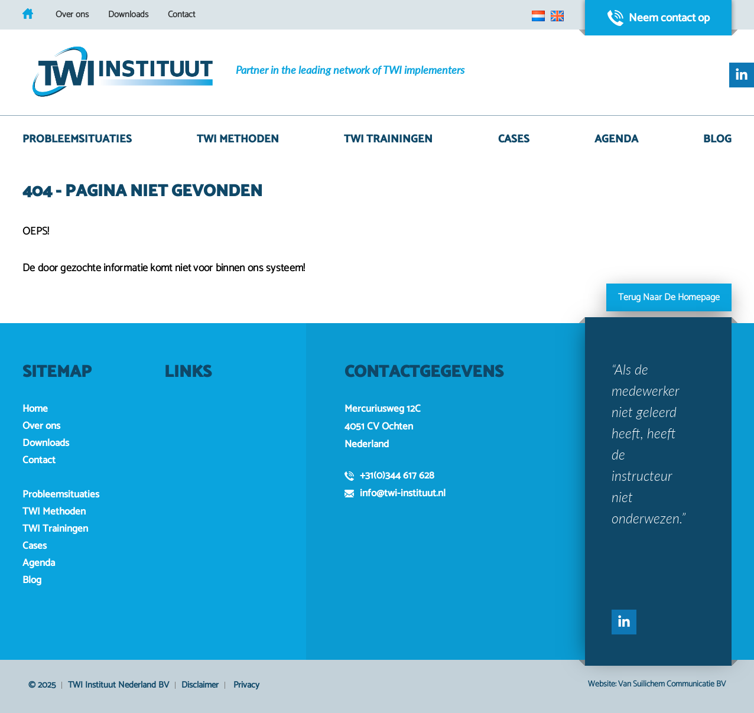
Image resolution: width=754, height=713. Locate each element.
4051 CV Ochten (378, 426)
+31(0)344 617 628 (389, 475)
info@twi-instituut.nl (395, 493)
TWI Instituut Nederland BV (118, 685)
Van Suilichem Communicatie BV (672, 684)
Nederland (366, 444)
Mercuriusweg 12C (382, 409)
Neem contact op (658, 18)
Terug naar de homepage (669, 297)
